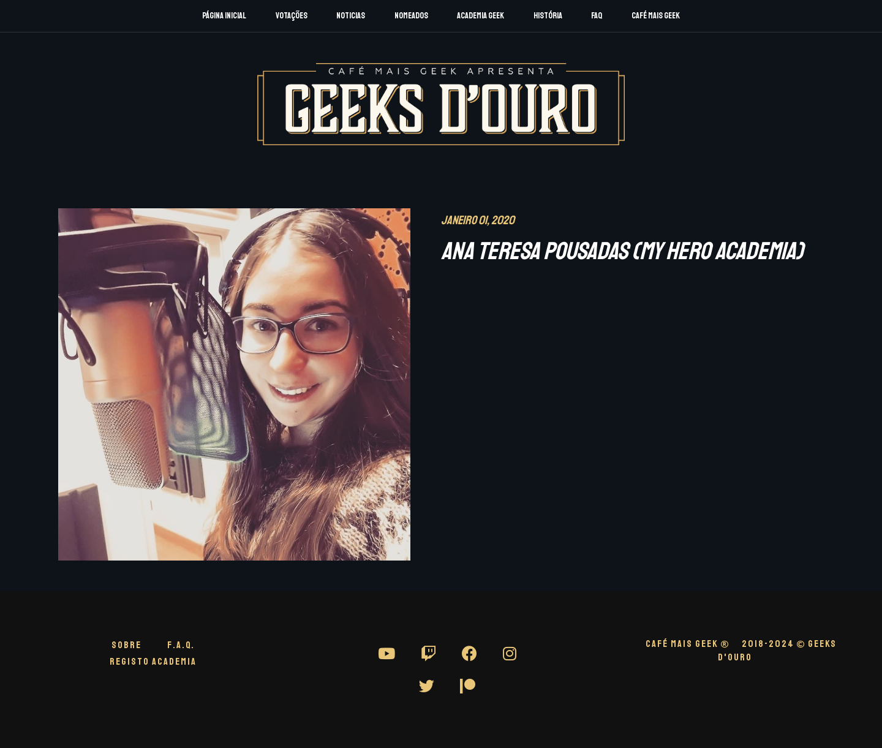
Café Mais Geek (655, 15)
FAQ (596, 15)
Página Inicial (224, 15)
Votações (291, 15)
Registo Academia (153, 661)
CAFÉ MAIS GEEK (687, 644)
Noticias (350, 15)
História (547, 15)
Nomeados (411, 15)
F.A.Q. (181, 645)
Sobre (126, 645)
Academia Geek (480, 15)
